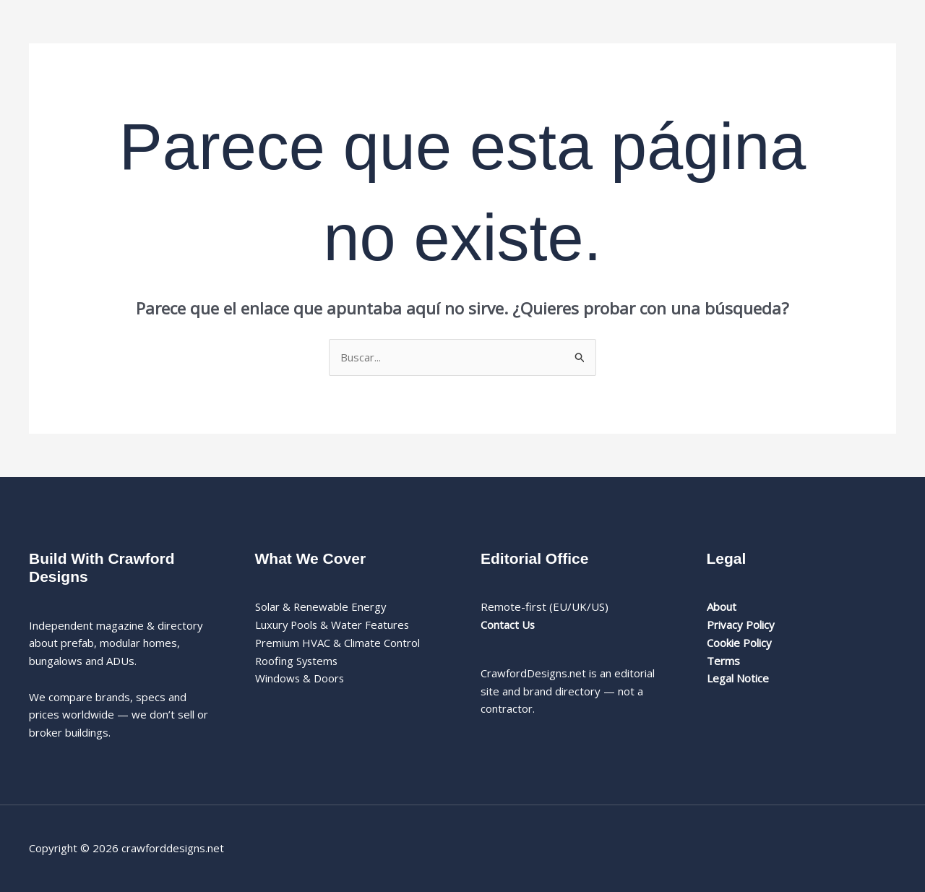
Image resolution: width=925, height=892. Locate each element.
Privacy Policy (741, 624)
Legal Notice (738, 678)
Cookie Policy (739, 642)
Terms (723, 660)
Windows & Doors (300, 678)
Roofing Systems (297, 660)
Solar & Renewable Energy (321, 606)
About (721, 606)
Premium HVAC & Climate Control (338, 642)
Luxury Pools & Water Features (333, 624)
